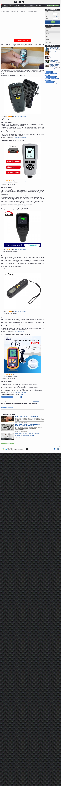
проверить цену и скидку (20, 116)
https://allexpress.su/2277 (20, 137)
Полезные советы (9, 7)
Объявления (38, 5)
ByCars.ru (21, 394)
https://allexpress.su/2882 (20, 392)
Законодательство (49, 29)
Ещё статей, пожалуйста (7, 443)
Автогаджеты (48, 42)
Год (46, 16)
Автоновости (48, 27)
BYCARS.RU (12, 448)
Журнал (11, 5)
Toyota (47, 80)
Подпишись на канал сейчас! (22, 40)
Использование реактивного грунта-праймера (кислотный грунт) (27, 434)
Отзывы (31, 5)
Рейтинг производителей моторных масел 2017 (55, 48)
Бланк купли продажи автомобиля (26, 416)
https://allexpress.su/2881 (20, 205)
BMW (47, 75)
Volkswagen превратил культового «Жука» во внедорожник (54, 65)
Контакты (8, 449)
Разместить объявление (53, 5)
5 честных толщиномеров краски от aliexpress (11, 397)
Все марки (18, 5)
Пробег (47, 18)
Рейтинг (25, 5)
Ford (47, 78)
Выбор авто (48, 30)
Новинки (47, 39)
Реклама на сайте (13, 449)
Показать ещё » (57, 68)
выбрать (53, 11)
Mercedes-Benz (54, 78)
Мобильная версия (14, 450)
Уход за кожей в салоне (55, 51)
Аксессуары (48, 72)
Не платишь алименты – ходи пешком (55, 61)
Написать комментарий (7, 407)
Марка (47, 11)
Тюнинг (47, 36)
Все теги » (58, 83)
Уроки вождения (49, 82)
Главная (5, 5)
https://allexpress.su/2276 (20, 331)
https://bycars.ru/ (36, 401)
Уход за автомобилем (50, 77)
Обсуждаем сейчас (50, 45)
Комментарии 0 (24, 422)
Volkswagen (48, 73)
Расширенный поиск (52, 19)
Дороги (47, 33)
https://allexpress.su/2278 (20, 268)
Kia (55, 73)
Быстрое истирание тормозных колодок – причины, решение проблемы (29, 425)
